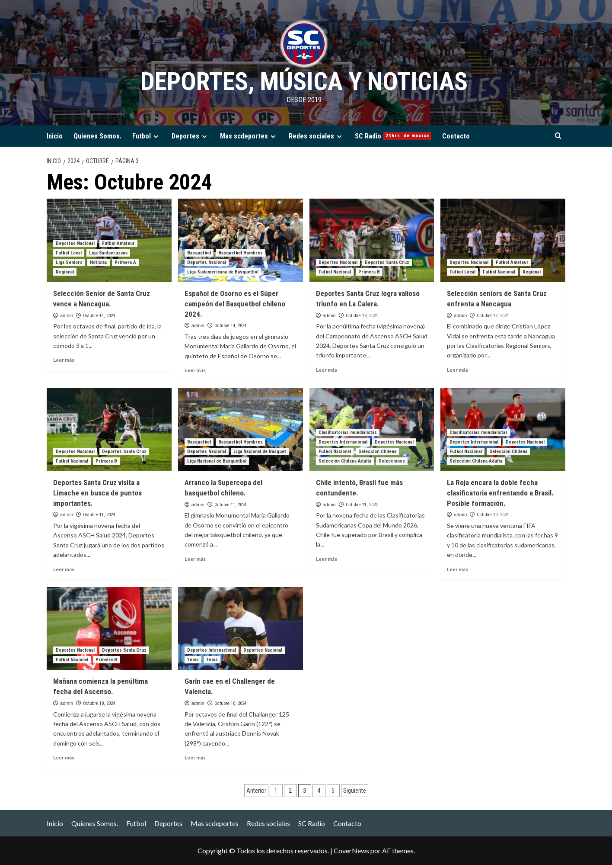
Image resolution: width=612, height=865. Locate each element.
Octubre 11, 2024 (99, 515)
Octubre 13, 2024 (362, 315)
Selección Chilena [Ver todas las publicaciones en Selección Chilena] (377, 451)
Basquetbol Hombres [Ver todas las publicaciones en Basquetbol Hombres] (240, 253)
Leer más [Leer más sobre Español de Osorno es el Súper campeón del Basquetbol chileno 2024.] (195, 370)
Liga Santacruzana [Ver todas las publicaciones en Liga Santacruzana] (108, 253)
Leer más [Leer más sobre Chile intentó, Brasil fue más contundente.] (326, 559)
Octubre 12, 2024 (493, 315)
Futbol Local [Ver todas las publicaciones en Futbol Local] (69, 253)
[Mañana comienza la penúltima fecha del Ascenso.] (109, 628)
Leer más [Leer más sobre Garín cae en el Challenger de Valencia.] (195, 757)
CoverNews (351, 850)
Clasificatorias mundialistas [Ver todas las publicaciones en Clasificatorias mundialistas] (348, 432)
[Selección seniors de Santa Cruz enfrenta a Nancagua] (502, 240)
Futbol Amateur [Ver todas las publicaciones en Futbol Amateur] (118, 243)
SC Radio (393, 136)
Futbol (146, 136)
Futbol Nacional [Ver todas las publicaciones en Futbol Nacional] (335, 272)
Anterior (256, 790)
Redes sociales (316, 136)
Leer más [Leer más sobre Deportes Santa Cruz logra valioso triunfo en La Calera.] (326, 370)
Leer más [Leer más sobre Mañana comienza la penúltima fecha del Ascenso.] (63, 757)
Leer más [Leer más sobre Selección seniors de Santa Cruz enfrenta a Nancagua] (457, 370)
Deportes (190, 136)
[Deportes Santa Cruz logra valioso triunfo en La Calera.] (371, 240)
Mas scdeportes (249, 136)
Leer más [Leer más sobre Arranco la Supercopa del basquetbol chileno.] (195, 559)
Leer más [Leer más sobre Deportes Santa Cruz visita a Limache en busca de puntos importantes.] (63, 569)
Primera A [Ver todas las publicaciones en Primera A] (125, 262)
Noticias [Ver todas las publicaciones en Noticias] (98, 262)
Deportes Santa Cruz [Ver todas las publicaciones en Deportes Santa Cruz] (387, 262)
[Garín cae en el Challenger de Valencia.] (240, 628)
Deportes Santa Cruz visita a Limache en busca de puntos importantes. (97, 493)
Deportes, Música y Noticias (304, 81)
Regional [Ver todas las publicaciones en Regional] (65, 272)
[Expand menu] (156, 136)
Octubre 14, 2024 (99, 315)
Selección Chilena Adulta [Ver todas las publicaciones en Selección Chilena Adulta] (345, 461)
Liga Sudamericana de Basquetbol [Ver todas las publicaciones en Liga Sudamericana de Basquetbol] (222, 272)
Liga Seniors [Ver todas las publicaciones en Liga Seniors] (69, 262)
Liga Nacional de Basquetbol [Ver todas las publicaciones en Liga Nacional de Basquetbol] (216, 461)
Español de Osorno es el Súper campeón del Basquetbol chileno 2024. (235, 303)
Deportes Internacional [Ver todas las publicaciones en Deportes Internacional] (343, 442)
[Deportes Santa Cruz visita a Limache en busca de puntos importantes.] (109, 430)
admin (66, 315)
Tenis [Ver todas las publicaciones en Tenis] (193, 659)
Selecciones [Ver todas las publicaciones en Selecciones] (392, 461)
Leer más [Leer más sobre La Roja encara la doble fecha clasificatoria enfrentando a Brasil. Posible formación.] (457, 569)
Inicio (55, 136)
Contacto (456, 136)
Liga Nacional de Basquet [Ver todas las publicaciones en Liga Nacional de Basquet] (259, 451)
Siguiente (354, 790)
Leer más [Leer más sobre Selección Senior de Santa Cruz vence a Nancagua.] (63, 360)
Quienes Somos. (97, 136)
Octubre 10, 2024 (493, 515)
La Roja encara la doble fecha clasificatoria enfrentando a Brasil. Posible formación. (500, 493)
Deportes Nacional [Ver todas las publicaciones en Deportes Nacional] (75, 243)
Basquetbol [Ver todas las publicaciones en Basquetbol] (199, 253)
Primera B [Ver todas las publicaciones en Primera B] (369, 272)
